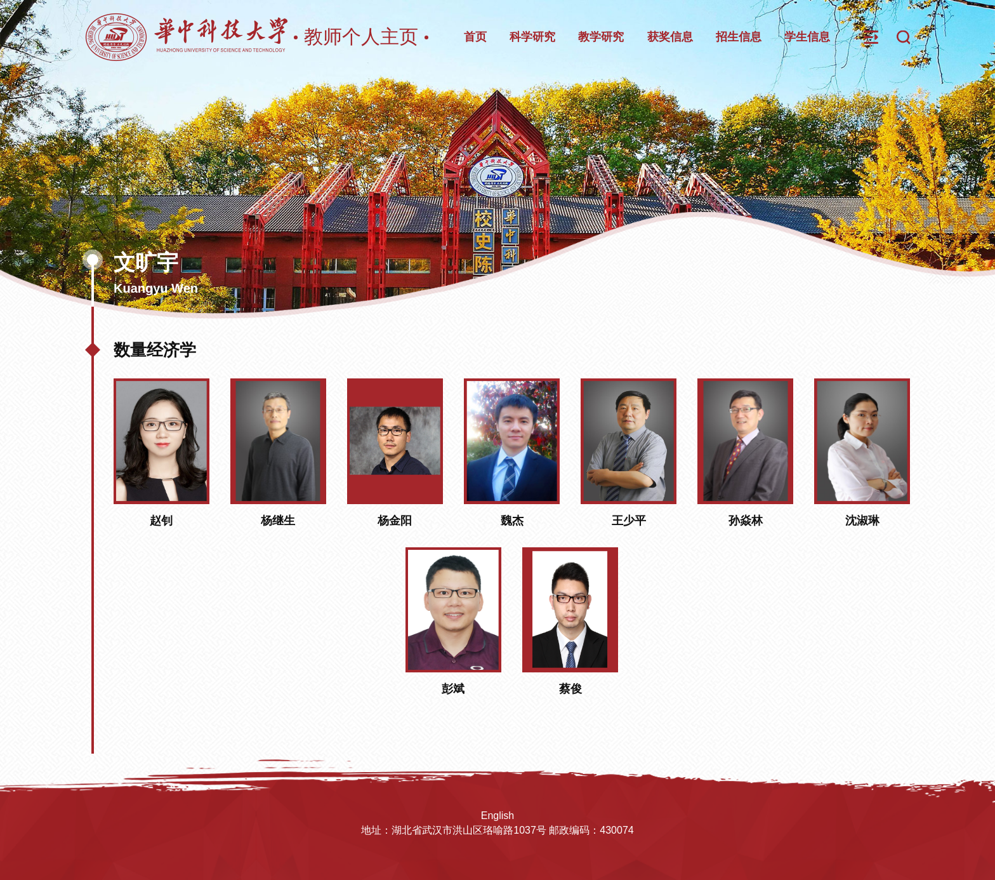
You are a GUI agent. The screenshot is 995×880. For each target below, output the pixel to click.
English (497, 815)
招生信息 (738, 36)
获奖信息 (670, 36)
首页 (475, 36)
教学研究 (601, 36)
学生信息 (807, 36)
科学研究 (532, 36)
